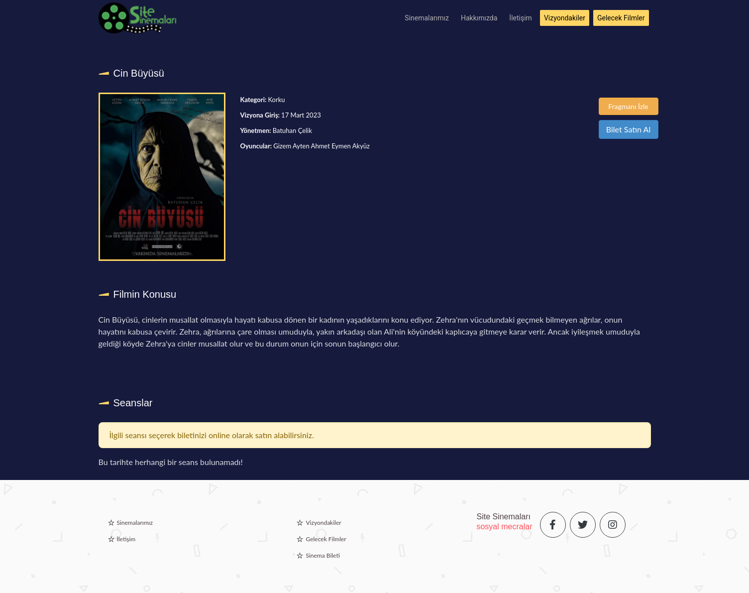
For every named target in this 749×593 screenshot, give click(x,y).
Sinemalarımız (427, 18)
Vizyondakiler (564, 18)
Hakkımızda (479, 18)
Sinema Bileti (322, 555)
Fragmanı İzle (628, 106)
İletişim (520, 18)
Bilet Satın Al (628, 129)
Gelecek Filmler (621, 18)
